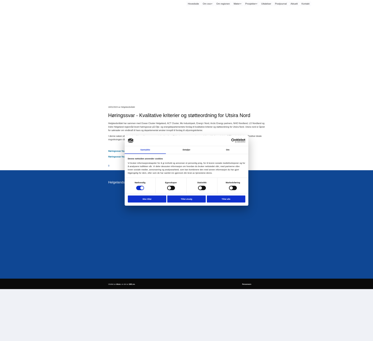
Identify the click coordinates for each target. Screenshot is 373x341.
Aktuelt (294, 3)
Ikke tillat (147, 199)
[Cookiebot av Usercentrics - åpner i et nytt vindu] (233, 140)
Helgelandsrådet (120, 182)
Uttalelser (266, 3)
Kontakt (306, 3)
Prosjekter (250, 3)
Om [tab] (227, 150)
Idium (118, 284)
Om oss (207, 3)
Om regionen (223, 3)
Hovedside (193, 3)
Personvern (246, 284)
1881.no (132, 284)
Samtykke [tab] (145, 150)
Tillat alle (226, 199)
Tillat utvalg (186, 199)
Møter (237, 3)
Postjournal (281, 3)
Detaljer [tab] (186, 150)
